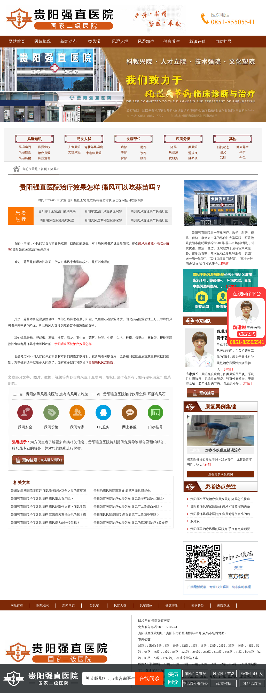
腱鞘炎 (193, 158)
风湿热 (173, 152)
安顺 (223, 157)
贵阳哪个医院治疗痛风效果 (57, 211)
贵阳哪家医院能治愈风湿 (57, 220)
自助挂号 (223, 41)
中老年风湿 (93, 153)
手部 (124, 152)
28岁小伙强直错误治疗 (223, 450)
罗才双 (195, 521)
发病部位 (133, 139)
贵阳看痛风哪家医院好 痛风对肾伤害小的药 (220, 514)
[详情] (206, 464)
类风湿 (94, 41)
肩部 (124, 147)
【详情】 (228, 369)
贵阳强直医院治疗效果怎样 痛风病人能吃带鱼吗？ (45, 523)
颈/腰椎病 (223, 683)
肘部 (143, 147)
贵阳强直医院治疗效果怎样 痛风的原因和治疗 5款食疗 (130, 523)
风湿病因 (25, 147)
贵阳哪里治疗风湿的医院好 (103, 211)
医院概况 (42, 41)
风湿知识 (34, 139)
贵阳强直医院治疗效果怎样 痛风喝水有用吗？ (42, 499)
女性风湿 (74, 152)
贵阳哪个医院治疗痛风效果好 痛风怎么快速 (220, 499)
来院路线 (223, 605)
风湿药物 (25, 158)
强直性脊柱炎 (252, 674)
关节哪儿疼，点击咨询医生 (124, 678)
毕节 (242, 152)
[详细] (225, 263)
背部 (124, 158)
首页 (44, 169)
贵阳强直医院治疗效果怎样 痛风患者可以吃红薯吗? (128, 499)
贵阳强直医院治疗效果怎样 (73, 344)
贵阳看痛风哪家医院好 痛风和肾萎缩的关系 (220, 506)
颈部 (143, 153)
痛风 (173, 147)
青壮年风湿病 (93, 147)
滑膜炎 (193, 153)
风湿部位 (146, 41)
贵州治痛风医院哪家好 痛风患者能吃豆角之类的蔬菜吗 (48, 491)
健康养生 (171, 41)
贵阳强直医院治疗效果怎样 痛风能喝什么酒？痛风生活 (48, 507)
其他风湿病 (252, 683)
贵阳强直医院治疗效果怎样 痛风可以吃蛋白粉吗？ (127, 507)
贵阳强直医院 (76, 200)
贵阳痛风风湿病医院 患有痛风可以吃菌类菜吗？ (126, 515)
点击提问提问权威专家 (127, 200)
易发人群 (84, 139)
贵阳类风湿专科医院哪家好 (103, 220)
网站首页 (17, 41)
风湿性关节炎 (223, 674)
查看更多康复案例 (220, 474)
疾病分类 (183, 139)
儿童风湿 (74, 147)
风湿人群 (120, 41)
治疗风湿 (44, 153)
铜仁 (242, 157)
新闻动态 (68, 41)
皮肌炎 (173, 158)
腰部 (143, 158)
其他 (232, 139)
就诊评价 (197, 41)
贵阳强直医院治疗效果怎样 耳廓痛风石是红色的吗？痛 (48, 515)
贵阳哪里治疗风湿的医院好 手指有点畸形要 (220, 529)
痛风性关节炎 (195, 674)
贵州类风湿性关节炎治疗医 (149, 211)
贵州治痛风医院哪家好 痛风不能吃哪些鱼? (122, 491)
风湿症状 (44, 147)
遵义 (223, 152)
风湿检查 (25, 152)
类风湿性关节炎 (195, 683)
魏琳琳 (222, 331)
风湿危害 (44, 158)
